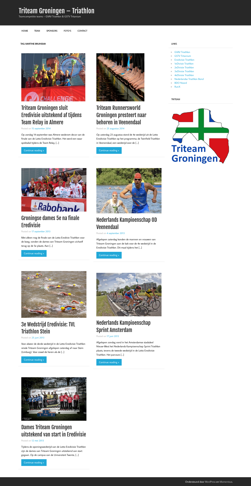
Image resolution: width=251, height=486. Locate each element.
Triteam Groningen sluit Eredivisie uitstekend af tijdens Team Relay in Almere (51, 115)
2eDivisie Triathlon (184, 67)
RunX (177, 86)
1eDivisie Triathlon (184, 63)
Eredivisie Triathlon (184, 59)
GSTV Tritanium (182, 55)
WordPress (210, 481)
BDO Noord (180, 82)
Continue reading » (34, 150)
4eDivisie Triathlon (184, 75)
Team (37, 30)
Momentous (226, 481)
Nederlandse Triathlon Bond (189, 79)
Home (24, 30)
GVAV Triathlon (182, 52)
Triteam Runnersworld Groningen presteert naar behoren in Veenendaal (121, 115)
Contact (82, 30)
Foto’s (67, 30)
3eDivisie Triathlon (184, 71)
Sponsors (51, 30)
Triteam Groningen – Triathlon (56, 11)
